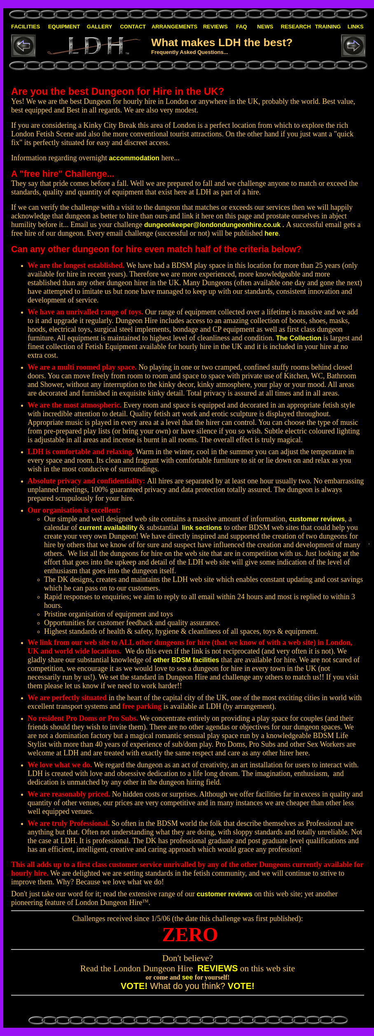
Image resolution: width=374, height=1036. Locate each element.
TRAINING (328, 26)
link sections (202, 527)
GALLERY (99, 26)
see (187, 977)
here (271, 233)
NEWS (265, 26)
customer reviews (317, 519)
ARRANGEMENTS (174, 26)
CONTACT (133, 26)
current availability (108, 527)
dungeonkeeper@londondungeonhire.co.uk (212, 224)
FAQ (241, 26)
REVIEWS (215, 26)
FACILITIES (25, 26)
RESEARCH (296, 26)
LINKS (356, 26)
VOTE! (134, 986)
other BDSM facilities (186, 659)
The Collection (298, 338)
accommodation (134, 158)
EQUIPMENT (64, 26)
